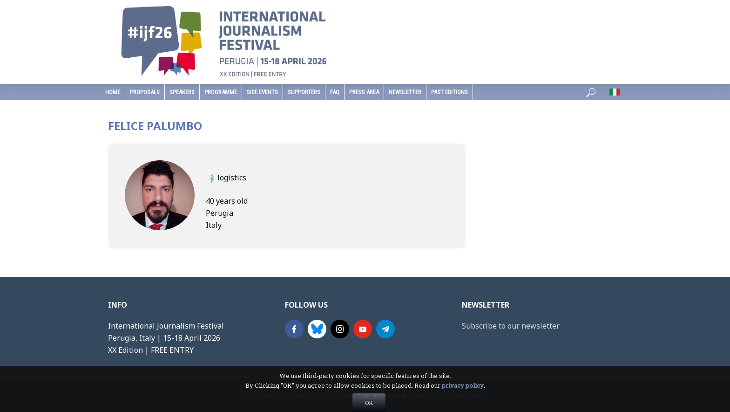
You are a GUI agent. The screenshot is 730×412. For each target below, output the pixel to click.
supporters (304, 92)
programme (220, 92)
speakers (182, 92)
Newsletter (405, 92)
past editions (449, 92)
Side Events (262, 92)
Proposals (145, 92)
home (112, 92)
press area (364, 92)
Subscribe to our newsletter (511, 326)
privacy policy (463, 400)
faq (334, 92)
